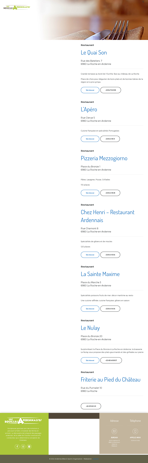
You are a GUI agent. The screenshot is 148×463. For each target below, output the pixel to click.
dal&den (96, 459)
